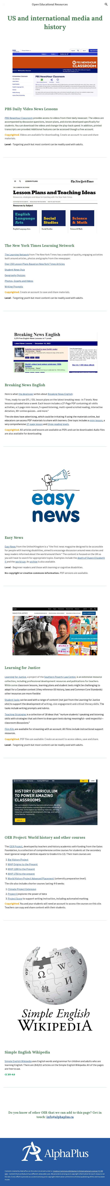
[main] (54, 22)
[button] (4, 4)
